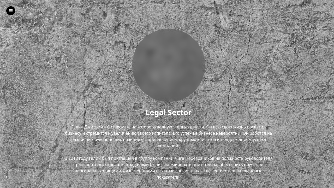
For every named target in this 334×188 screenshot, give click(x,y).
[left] (10, 10)
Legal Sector (169, 112)
